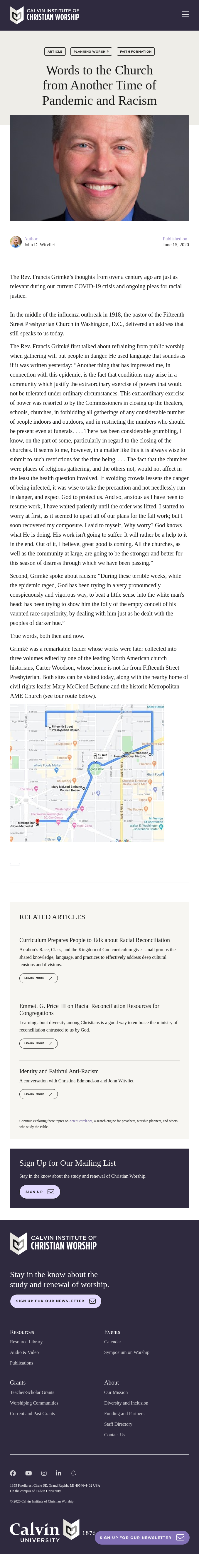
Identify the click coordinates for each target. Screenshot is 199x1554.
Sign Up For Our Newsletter (142, 1537)
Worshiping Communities (34, 1402)
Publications (21, 1362)
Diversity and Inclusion (126, 1402)
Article (55, 51)
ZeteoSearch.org (80, 1121)
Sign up (40, 1192)
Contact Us (114, 1434)
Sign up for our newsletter (56, 1301)
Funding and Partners (124, 1413)
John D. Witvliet (39, 244)
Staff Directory (118, 1424)
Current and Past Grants (32, 1413)
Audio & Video (24, 1352)
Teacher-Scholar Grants (32, 1392)
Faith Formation (136, 51)
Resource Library (26, 1341)
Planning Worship (91, 51)
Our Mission (116, 1392)
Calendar (112, 1341)
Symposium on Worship (126, 1352)
